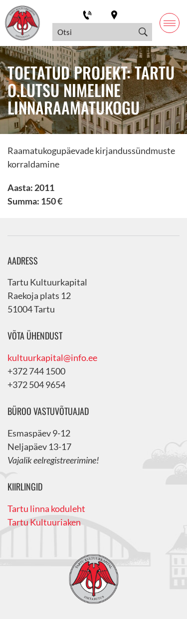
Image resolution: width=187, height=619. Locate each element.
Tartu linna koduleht (46, 508)
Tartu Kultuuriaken (44, 522)
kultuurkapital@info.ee (52, 357)
